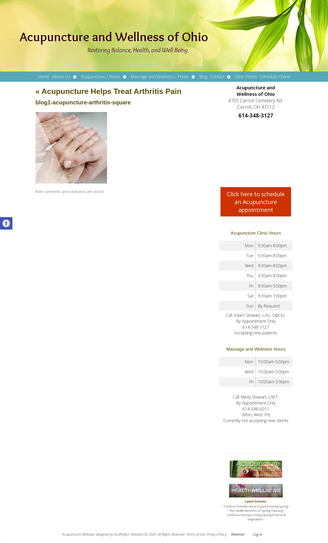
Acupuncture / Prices (100, 76)
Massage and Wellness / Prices (160, 76)
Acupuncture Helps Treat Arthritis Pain (109, 91)
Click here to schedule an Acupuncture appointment (256, 202)
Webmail (237, 534)
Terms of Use (195, 534)
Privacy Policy (216, 534)
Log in (257, 534)
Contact (217, 76)
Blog (203, 76)
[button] (6, 223)
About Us (61, 76)
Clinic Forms (246, 76)
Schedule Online (275, 76)
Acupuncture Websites (78, 534)
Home (43, 76)
